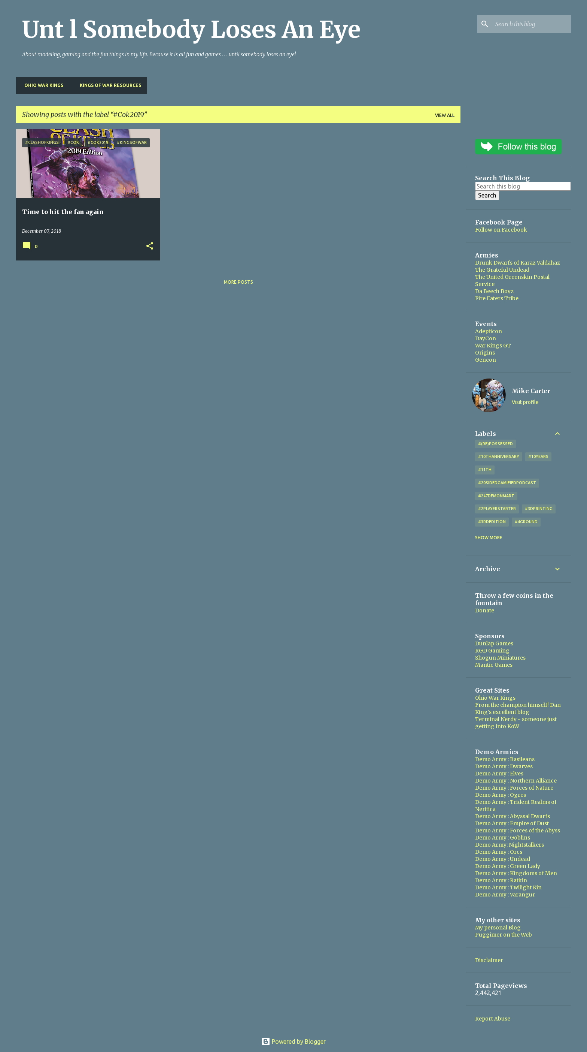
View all (444, 115)
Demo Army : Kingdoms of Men (516, 873)
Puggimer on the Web (503, 934)
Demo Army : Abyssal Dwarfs (512, 816)
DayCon (485, 338)
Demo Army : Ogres (500, 795)
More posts (238, 282)
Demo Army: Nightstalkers (509, 844)
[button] (149, 246)
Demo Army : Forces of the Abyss (517, 830)
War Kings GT (493, 345)
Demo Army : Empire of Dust (512, 823)
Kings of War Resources (108, 85)
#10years (538, 456)
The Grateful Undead (502, 269)
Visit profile (525, 402)
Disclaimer (489, 960)
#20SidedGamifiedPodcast (507, 482)
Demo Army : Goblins (502, 837)
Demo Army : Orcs (498, 851)
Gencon (485, 359)
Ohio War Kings (41, 85)
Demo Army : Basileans (505, 759)
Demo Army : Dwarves (504, 766)
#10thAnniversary (498, 456)
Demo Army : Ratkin (501, 880)
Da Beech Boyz (494, 291)
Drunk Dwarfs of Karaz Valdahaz (517, 262)
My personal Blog (498, 927)
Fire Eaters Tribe (496, 298)
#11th (485, 469)
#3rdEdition (492, 521)
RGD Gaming (492, 650)
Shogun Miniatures (500, 657)
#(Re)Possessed (495, 443)
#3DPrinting (539, 508)
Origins (485, 352)
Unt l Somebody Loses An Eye (191, 29)
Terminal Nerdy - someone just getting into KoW (516, 723)
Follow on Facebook (501, 229)
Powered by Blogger (293, 1041)
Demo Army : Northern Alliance (516, 780)
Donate (484, 610)
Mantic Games (494, 664)
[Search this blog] (531, 24)
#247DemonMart (496, 496)
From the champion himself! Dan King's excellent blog (518, 708)
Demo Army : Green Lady (507, 866)
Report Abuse (492, 1018)
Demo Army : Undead (502, 859)
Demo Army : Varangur (505, 894)
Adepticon (488, 331)
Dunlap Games (494, 643)
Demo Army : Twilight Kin (508, 887)
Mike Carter (531, 391)
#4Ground (526, 521)
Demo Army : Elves (499, 773)
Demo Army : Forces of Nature (514, 787)
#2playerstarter (497, 508)
